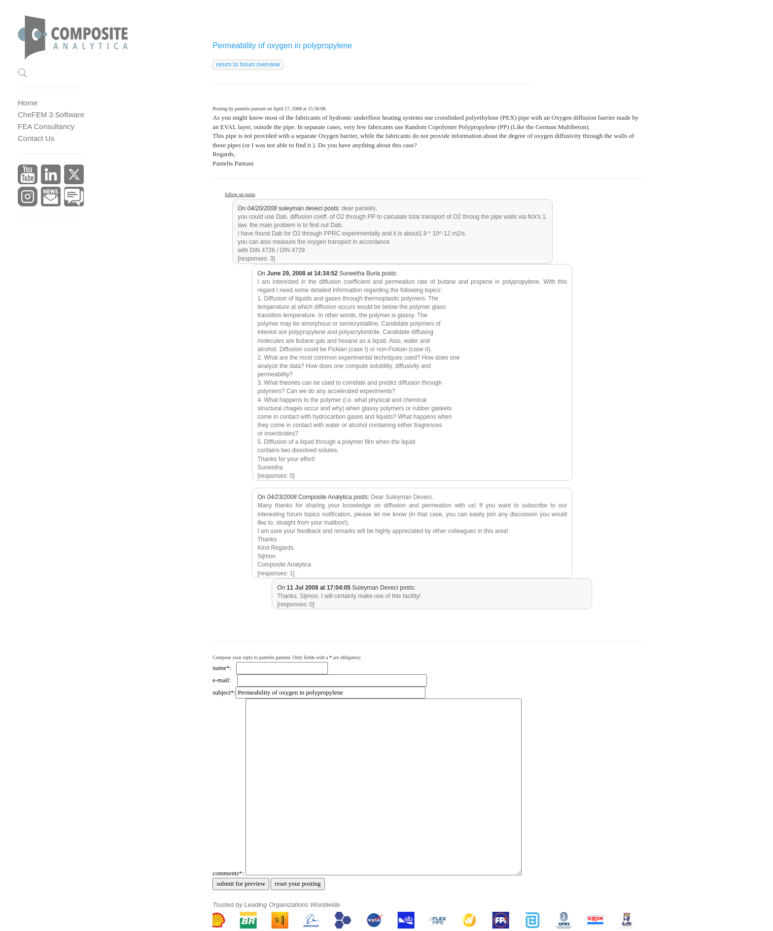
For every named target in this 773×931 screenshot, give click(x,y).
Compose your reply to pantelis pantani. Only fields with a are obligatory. (286, 657)
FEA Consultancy (46, 126)
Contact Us (36, 138)
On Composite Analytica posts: (313, 497)
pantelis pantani (250, 108)
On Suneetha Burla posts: (327, 273)
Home (27, 103)
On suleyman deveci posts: (289, 208)
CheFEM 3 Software (51, 114)
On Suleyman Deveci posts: (346, 587)
